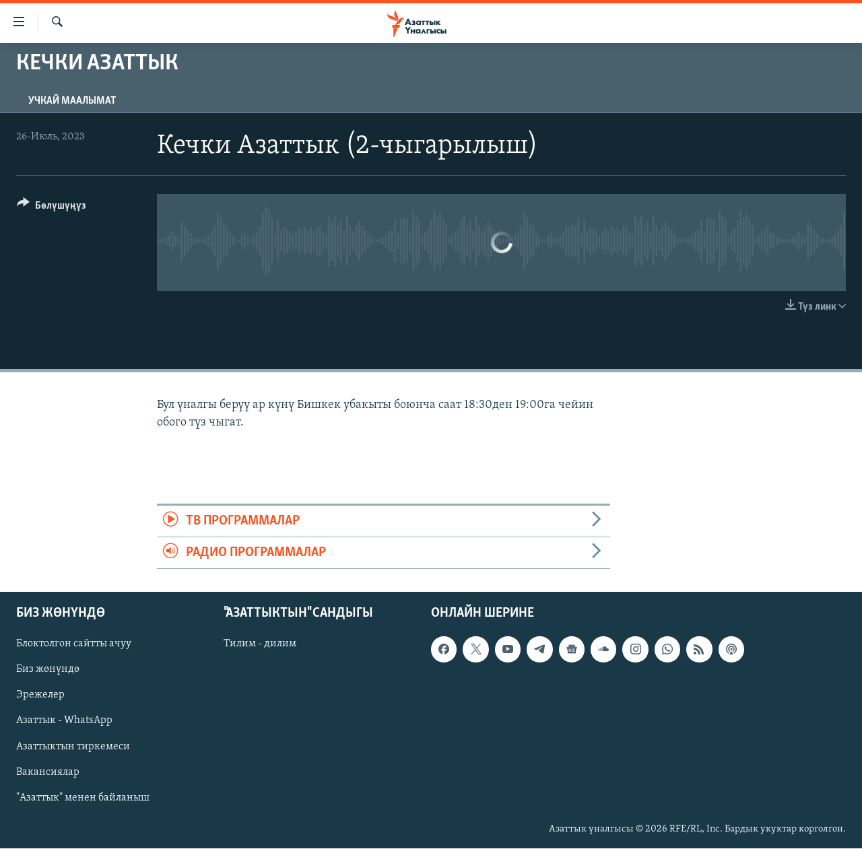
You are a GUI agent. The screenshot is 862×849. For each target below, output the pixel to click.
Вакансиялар (47, 772)
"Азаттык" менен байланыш (83, 797)
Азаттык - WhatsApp (64, 721)
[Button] (51, 208)
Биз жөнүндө (47, 670)
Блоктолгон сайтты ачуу (73, 644)
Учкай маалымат (72, 101)
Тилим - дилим (260, 644)
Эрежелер (40, 695)
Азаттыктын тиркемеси (73, 746)
